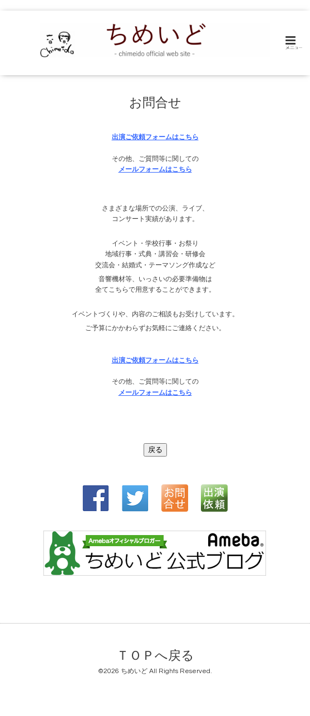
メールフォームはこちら (155, 169)
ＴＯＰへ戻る (155, 655)
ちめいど (134, 671)
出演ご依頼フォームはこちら (155, 137)
